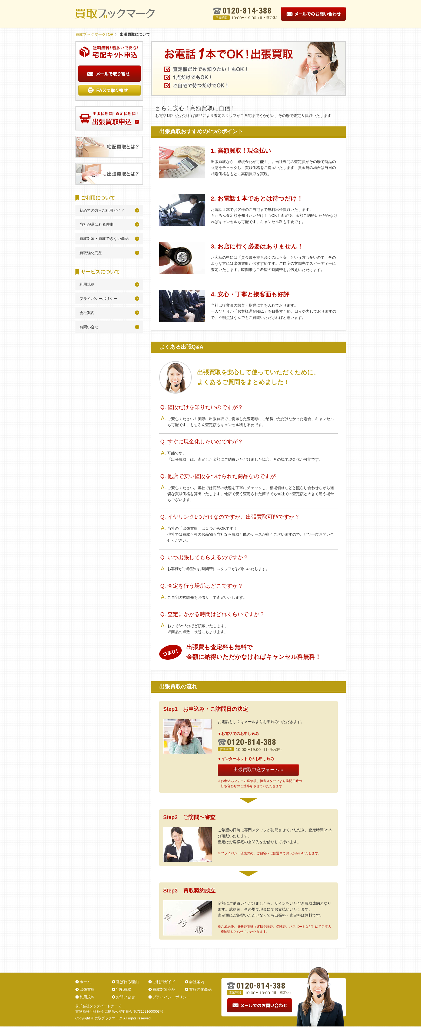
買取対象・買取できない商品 (104, 238)
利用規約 (87, 284)
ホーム (85, 982)
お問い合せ (88, 327)
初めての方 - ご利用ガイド (101, 210)
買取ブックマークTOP (94, 34)
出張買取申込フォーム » (258, 769)
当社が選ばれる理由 (96, 224)
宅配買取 (123, 989)
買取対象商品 (164, 989)
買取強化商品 (90, 253)
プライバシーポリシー (98, 298)
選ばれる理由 (127, 982)
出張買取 (87, 989)
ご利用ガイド (164, 982)
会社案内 (87, 312)
